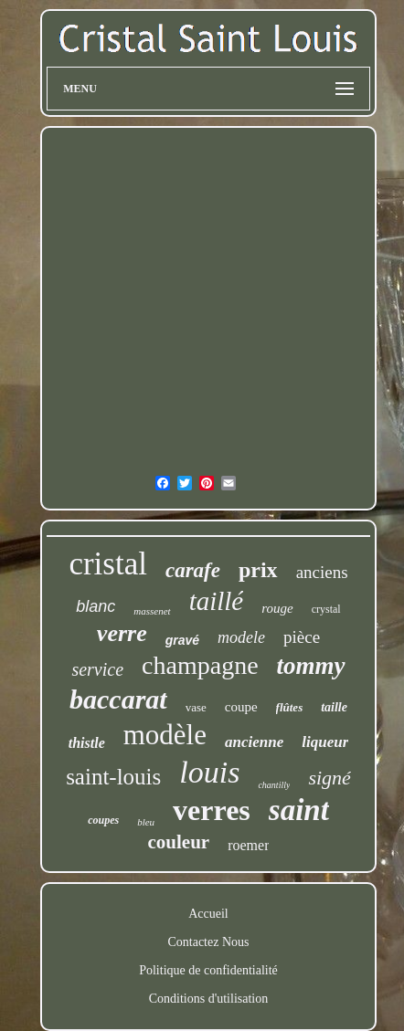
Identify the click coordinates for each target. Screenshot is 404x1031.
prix (258, 570)
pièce (301, 637)
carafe (192, 570)
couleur (179, 842)
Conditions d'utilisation (208, 998)
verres (211, 810)
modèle (165, 735)
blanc (95, 606)
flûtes (289, 707)
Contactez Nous (208, 942)
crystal (326, 609)
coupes (103, 820)
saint (299, 810)
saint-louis (113, 776)
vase (196, 707)
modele (241, 637)
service (97, 669)
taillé (216, 600)
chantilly (274, 785)
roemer (248, 845)
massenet (151, 610)
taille (334, 707)
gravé (182, 640)
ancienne (254, 742)
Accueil (208, 914)
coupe (241, 707)
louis (209, 772)
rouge (276, 608)
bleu (145, 821)
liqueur (325, 742)
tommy (311, 665)
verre (122, 633)
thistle (87, 743)
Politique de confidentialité (208, 970)
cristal (108, 564)
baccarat (118, 699)
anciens (322, 572)
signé (329, 777)
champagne (200, 665)
